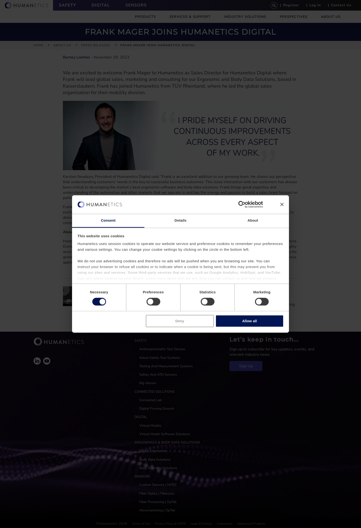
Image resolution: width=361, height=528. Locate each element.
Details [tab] (180, 220)
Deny (179, 321)
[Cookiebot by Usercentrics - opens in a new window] (242, 204)
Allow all (249, 321)
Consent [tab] (108, 220)
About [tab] (252, 220)
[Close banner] (282, 204)
